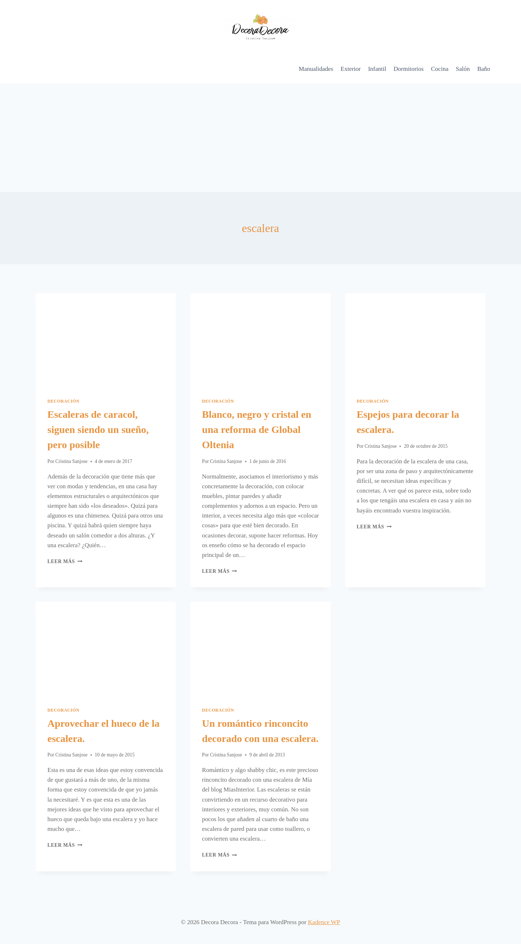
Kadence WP (324, 922)
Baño (483, 68)
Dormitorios (409, 68)
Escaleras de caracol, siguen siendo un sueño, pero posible (98, 429)
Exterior (350, 68)
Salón (463, 68)
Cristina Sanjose (71, 461)
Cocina (439, 68)
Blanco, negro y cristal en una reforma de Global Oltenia (256, 429)
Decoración (63, 401)
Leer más (64, 561)
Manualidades (316, 68)
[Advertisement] (260, 137)
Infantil (377, 68)
